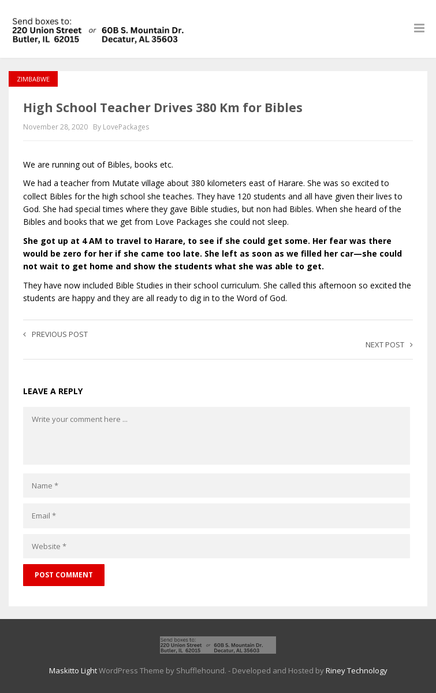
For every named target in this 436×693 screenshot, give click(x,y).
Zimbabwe (33, 79)
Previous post (55, 334)
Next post (389, 344)
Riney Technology (356, 670)
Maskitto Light (73, 670)
